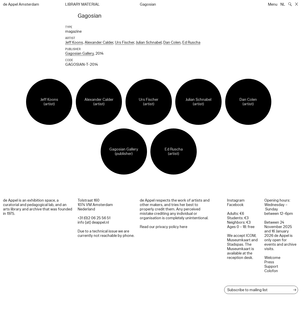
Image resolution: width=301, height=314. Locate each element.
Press (269, 262)
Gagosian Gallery (79, 53)
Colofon (271, 271)
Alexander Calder (99, 42)
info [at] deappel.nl (93, 222)
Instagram (236, 200)
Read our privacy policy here (163, 226)
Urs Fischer (124, 42)
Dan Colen (172, 42)
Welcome (272, 257)
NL (282, 4)
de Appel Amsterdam (21, 4)
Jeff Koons (74, 42)
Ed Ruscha (191, 42)
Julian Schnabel (149, 42)
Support (271, 266)
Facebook (235, 204)
